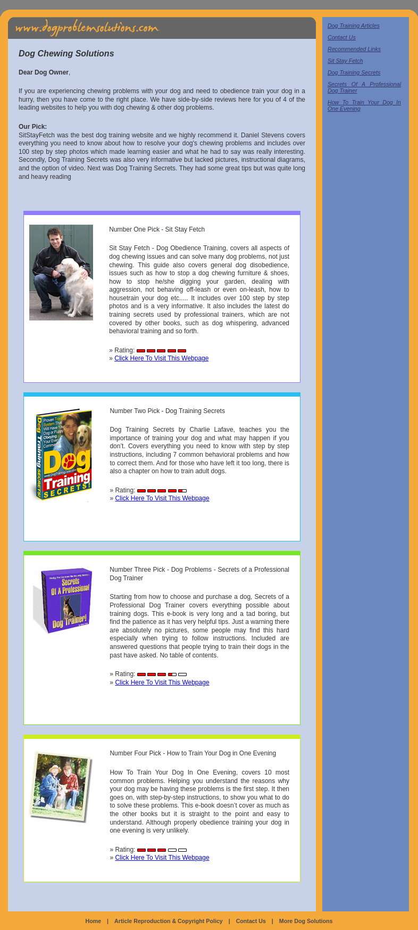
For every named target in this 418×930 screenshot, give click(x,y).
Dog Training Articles (354, 25)
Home (94, 921)
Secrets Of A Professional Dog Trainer (364, 87)
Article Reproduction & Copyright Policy (168, 921)
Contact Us (342, 37)
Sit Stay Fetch (345, 60)
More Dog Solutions (306, 921)
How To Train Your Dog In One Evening (364, 105)
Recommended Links (354, 49)
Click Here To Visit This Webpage (161, 358)
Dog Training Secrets (354, 72)
